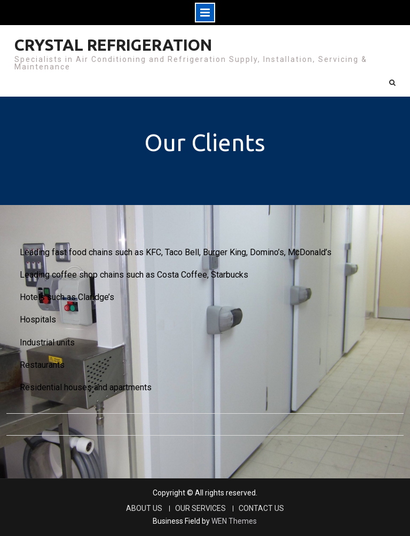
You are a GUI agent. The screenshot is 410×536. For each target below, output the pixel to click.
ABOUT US (144, 508)
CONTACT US (261, 508)
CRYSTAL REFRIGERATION (113, 45)
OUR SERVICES (200, 508)
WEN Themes (234, 521)
